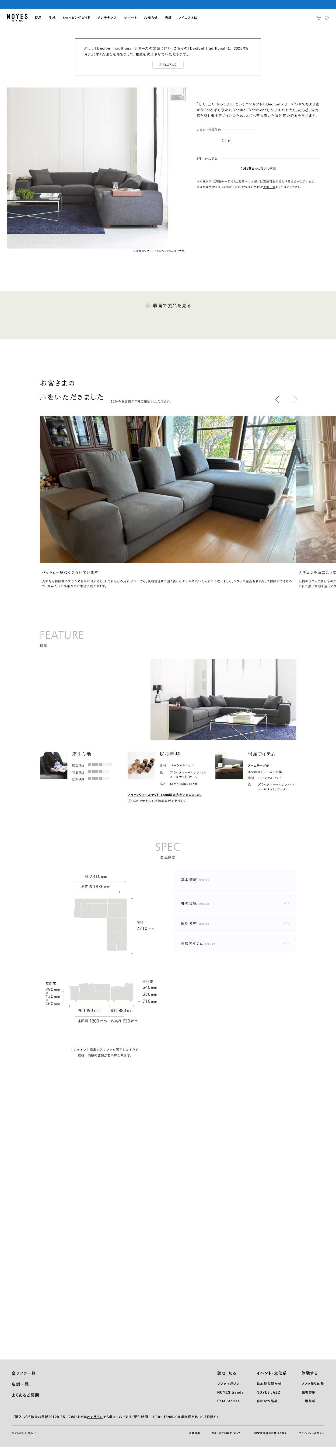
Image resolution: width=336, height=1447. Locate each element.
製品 (38, 17)
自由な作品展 (267, 1401)
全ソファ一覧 (24, 1373)
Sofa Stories (228, 1401)
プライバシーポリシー (311, 1433)
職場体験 (308, 1392)
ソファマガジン (228, 1383)
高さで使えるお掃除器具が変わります (160, 800)
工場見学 (308, 1401)
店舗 (168, 17)
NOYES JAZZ (268, 1392)
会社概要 (194, 1433)
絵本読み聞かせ (269, 1383)
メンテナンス (107, 17)
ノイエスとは (188, 17)
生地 (52, 17)
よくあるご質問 (25, 1395)
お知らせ (151, 17)
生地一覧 (269, 187)
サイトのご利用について (226, 1433)
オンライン (95, 1417)
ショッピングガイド (77, 17)
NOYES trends (230, 1392)
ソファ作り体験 (312, 1383)
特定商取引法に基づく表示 (270, 1433)
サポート (130, 17)
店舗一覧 (20, 1384)
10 (224, 140)
